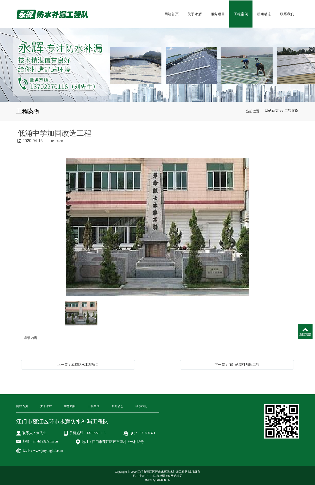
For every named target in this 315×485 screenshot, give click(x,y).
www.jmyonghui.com (48, 450)
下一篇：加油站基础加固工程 (237, 364)
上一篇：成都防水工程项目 (78, 364)
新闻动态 (264, 13)
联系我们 (287, 13)
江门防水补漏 (156, 475)
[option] (157, 226)
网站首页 (171, 13)
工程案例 (241, 13)
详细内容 (30, 337)
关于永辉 (195, 13)
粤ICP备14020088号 (157, 479)
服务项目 (218, 13)
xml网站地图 (174, 475)
